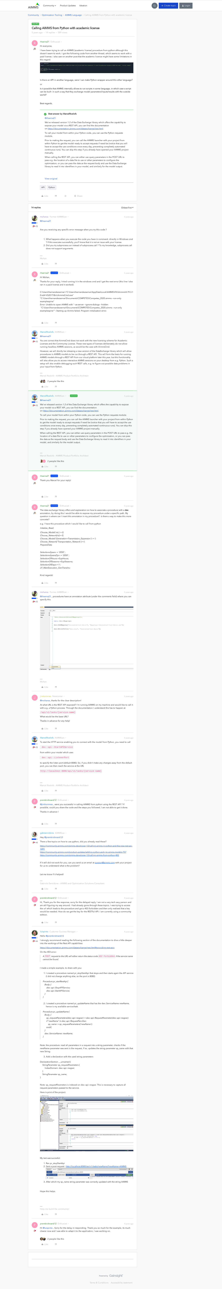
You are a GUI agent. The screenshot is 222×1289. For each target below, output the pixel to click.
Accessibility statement (121, 1282)
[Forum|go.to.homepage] (34, 6)
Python (51, 187)
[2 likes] (52, 381)
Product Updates (68, 5)
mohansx (44, 217)
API (43, 187)
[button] (168, 6)
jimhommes (45, 696)
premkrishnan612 (48, 800)
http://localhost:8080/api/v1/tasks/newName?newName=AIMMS (96, 1166)
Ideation (83, 5)
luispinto (44, 931)
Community (33, 15)
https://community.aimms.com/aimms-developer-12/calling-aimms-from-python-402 (79, 855)
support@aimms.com (105, 862)
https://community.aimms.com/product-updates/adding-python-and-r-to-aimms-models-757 (83, 852)
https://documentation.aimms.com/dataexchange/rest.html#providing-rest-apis (77, 947)
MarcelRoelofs (46, 332)
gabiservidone (47, 833)
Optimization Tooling (52, 15)
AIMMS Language (73, 15)
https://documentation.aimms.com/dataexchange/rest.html (75, 128)
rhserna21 (44, 41)
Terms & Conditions (99, 1282)
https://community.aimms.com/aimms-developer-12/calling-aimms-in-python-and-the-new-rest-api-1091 (86, 847)
